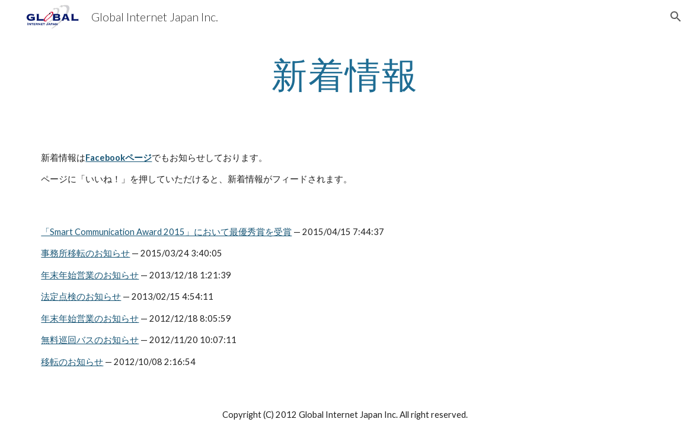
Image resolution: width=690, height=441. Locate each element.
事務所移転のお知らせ (85, 253)
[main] (344, 74)
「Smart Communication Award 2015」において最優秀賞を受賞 (166, 232)
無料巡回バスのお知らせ (90, 340)
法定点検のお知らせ (81, 296)
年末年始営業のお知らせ (90, 275)
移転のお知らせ (72, 362)
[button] (676, 16)
